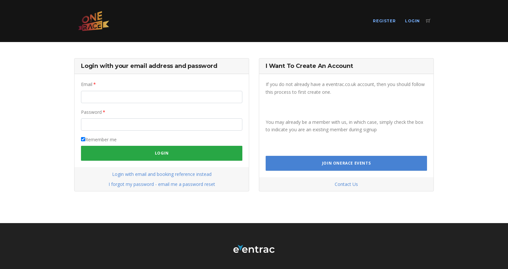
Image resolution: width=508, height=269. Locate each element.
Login (412, 20)
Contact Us (346, 184)
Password (91, 112)
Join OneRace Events (346, 163)
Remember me (101, 139)
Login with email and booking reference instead (162, 174)
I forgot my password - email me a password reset (162, 184)
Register (384, 20)
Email (86, 84)
